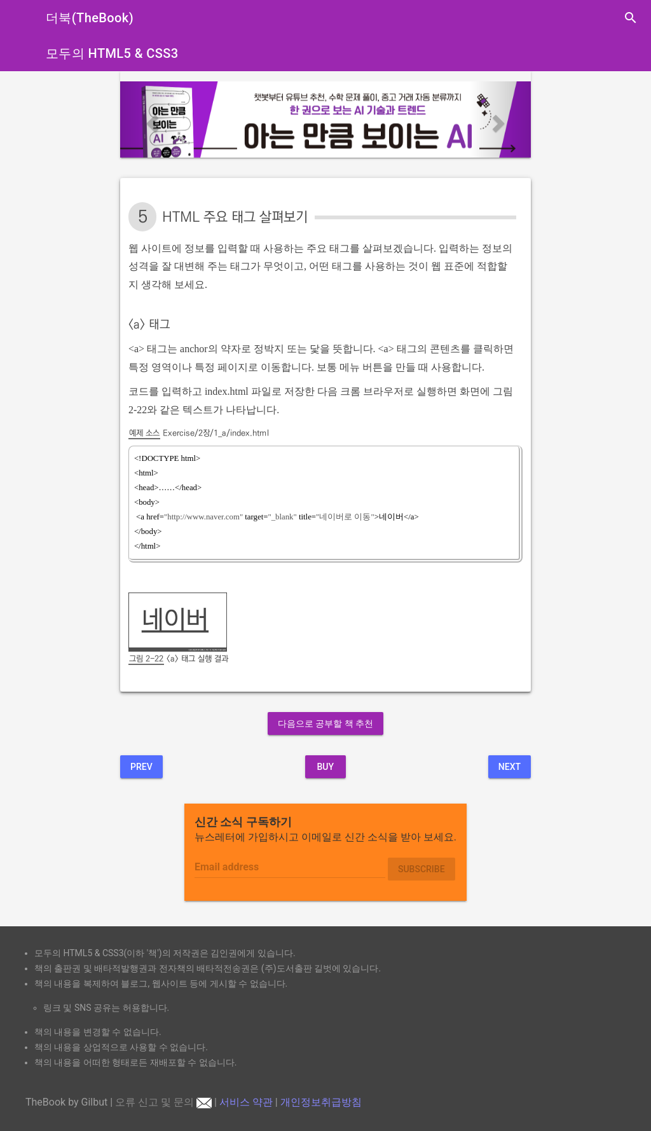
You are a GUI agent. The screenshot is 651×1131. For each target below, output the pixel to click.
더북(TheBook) (90, 17)
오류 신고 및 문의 (163, 1102)
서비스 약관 (246, 1102)
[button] (151, 119)
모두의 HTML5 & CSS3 (112, 53)
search (630, 17)
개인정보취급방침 (321, 1102)
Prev (141, 767)
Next (509, 767)
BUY (325, 767)
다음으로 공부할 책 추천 (325, 723)
